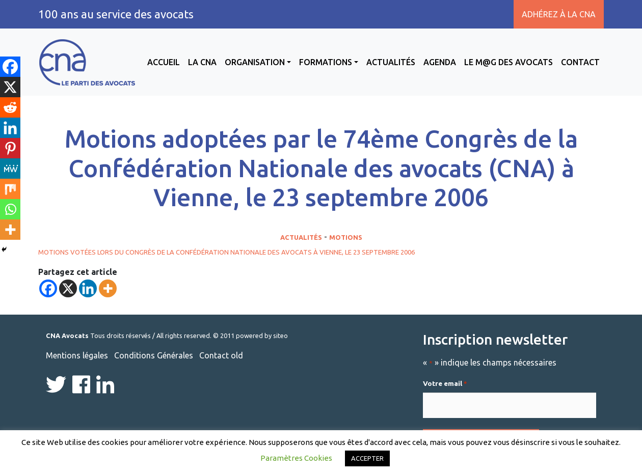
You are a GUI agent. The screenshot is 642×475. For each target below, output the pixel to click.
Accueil (163, 62)
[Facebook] (48, 288)
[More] (108, 288)
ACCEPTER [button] (367, 458)
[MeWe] (10, 168)
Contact (580, 62)
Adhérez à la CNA (559, 14)
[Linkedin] (88, 288)
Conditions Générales (153, 355)
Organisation (255, 62)
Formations (325, 62)
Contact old (221, 355)
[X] (68, 288)
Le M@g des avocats (508, 62)
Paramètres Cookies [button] (296, 458)
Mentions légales (77, 355)
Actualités (390, 62)
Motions (345, 237)
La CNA (202, 62)
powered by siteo (262, 335)
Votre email (445, 384)
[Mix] (10, 189)
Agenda (439, 62)
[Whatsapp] (10, 209)
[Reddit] (10, 107)
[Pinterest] (10, 148)
